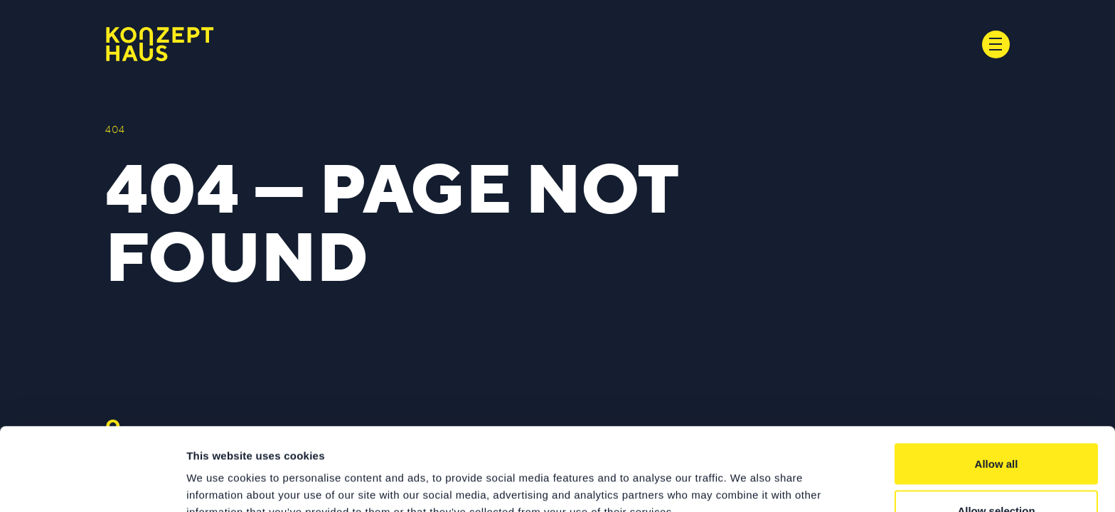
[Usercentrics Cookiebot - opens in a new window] (92, 484)
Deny (996, 474)
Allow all (996, 381)
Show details (746, 475)
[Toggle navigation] (996, 44)
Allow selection (996, 428)
